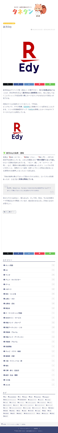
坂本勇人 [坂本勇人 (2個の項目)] (13, 410)
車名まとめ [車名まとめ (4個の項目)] (45, 413)
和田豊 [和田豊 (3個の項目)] (6, 410)
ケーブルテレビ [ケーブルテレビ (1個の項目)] (42, 402)
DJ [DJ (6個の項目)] (5, 397)
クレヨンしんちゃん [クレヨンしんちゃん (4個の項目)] (31, 402)
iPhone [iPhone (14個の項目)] (25, 397)
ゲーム (30, 284)
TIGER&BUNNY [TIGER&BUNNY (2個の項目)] (22, 399)
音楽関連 (30, 346)
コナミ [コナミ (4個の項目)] (50, 402)
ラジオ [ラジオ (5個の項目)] (45, 408)
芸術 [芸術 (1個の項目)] (39, 413)
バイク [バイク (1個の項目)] (6, 408)
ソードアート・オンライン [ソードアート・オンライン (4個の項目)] (27, 405)
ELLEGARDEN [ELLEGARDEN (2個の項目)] (12, 397)
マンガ (30, 275)
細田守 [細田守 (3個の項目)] (13, 413)
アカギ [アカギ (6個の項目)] (6, 402)
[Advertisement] (29, 232)
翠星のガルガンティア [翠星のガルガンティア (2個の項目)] (30, 413)
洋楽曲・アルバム (30, 342)
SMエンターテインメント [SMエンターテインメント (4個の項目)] (10, 399)
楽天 (6, 211)
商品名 (30, 308)
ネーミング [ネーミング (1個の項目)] (49, 405)
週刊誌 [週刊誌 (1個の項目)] (52, 413)
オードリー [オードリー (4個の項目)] (21, 402)
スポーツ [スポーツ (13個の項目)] (17, 405)
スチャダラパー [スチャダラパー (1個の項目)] (8, 405)
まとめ (30, 385)
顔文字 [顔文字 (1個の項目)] (6, 416)
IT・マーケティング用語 (9, 23)
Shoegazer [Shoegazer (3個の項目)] (46, 397)
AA (30, 270)
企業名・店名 (30, 303)
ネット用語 (30, 265)
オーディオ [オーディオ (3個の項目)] (13, 402)
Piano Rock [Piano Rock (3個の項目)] (38, 397)
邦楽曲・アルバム (30, 332)
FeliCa (31, 109)
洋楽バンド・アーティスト (30, 337)
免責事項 (36, 428)
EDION (26, 106)
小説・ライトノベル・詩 (30, 361)
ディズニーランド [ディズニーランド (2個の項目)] (40, 405)
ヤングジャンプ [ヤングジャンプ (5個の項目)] (37, 408)
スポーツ (30, 289)
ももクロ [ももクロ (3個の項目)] (41, 399)
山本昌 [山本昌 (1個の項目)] (24, 410)
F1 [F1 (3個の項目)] (19, 397)
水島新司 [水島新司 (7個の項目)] (7, 413)
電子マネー (12, 211)
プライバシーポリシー (25, 428)
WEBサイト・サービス (30, 318)
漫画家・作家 (30, 356)
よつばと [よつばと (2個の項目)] (48, 399)
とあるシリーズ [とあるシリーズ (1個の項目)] (33, 399)
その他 (30, 380)
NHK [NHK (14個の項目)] (31, 397)
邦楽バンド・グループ (30, 322)
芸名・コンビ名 (30, 294)
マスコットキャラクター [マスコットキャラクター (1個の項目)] (16, 408)
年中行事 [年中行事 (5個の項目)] (31, 410)
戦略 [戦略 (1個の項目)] (45, 410)
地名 (30, 365)
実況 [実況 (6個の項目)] (19, 410)
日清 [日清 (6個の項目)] (50, 410)
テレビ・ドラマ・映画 (30, 351)
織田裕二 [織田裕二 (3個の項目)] (20, 413)
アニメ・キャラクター (30, 279)
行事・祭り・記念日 (30, 370)
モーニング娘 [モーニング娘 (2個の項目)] (27, 408)
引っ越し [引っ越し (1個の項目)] (38, 410)
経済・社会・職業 (30, 375)
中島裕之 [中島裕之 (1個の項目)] (52, 408)
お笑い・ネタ (30, 299)
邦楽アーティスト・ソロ (30, 327)
